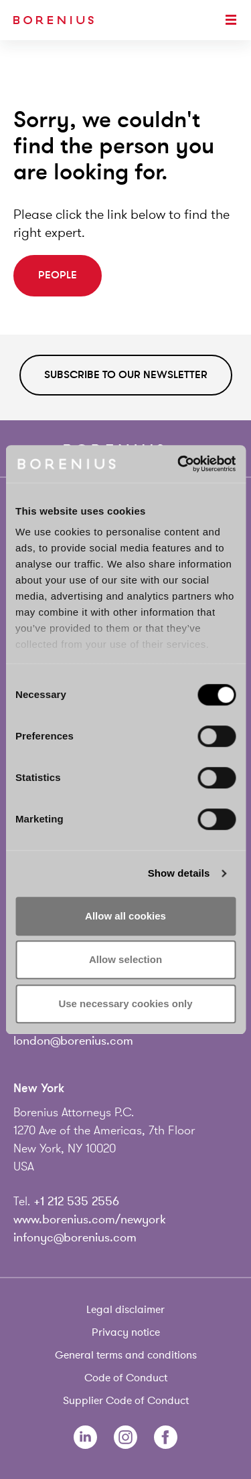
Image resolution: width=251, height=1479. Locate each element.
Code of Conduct (125, 1378)
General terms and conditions (126, 1355)
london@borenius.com (73, 1041)
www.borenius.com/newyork (89, 1219)
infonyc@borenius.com (75, 1237)
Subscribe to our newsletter (125, 374)
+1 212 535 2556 (76, 1201)
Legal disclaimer (125, 1309)
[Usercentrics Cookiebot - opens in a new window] (179, 463)
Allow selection (125, 959)
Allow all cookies (125, 916)
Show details (179, 873)
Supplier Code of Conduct (126, 1400)
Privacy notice (126, 1332)
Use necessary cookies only (125, 1003)
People (57, 275)
